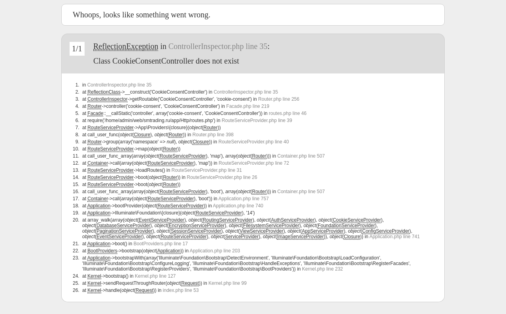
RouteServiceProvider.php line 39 (257, 120)
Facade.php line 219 (247, 106)
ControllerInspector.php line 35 (218, 46)
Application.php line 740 (238, 206)
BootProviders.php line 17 (161, 243)
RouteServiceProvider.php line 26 (222, 177)
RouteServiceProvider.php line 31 (207, 170)
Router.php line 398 (213, 134)
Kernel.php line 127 (155, 276)
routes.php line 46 (287, 113)
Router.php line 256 (278, 99)
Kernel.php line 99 (227, 283)
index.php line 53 (181, 290)
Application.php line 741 (394, 236)
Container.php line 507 (301, 156)
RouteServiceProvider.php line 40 (253, 142)
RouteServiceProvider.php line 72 (254, 163)
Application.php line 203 (215, 251)
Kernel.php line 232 (322, 269)
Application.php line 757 (243, 198)
